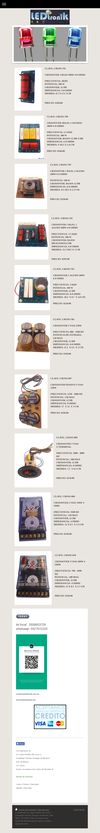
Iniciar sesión (79, 809)
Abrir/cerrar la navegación (50, 4)
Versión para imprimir (26, 809)
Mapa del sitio (43, 809)
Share (20, 744)
